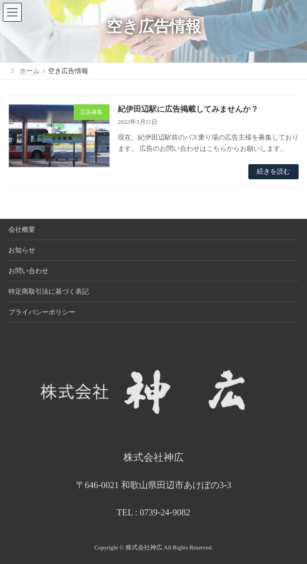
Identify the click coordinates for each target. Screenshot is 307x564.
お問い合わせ (28, 271)
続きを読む (273, 171)
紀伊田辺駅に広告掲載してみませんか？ (188, 109)
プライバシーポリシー (41, 312)
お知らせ (21, 250)
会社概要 (21, 229)
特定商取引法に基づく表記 (48, 291)
